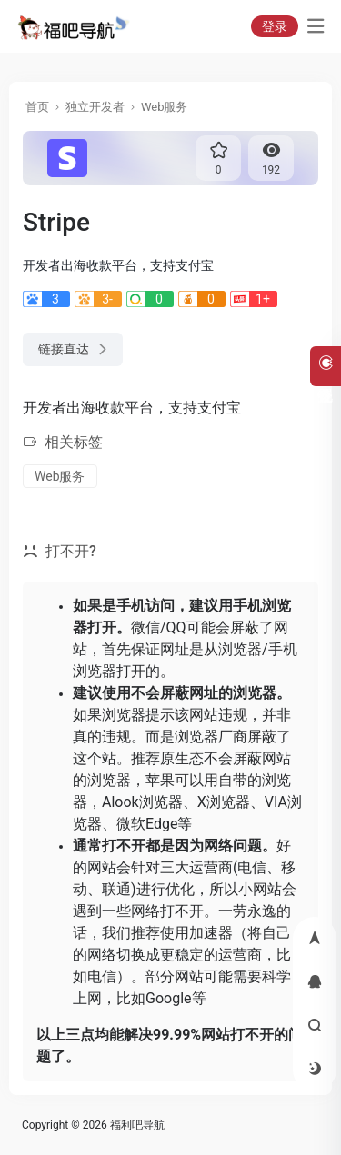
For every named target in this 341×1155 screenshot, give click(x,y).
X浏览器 (223, 802)
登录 (274, 26)
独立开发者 (95, 107)
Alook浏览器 (142, 802)
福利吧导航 (137, 1125)
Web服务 (164, 107)
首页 (37, 107)
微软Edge (146, 823)
